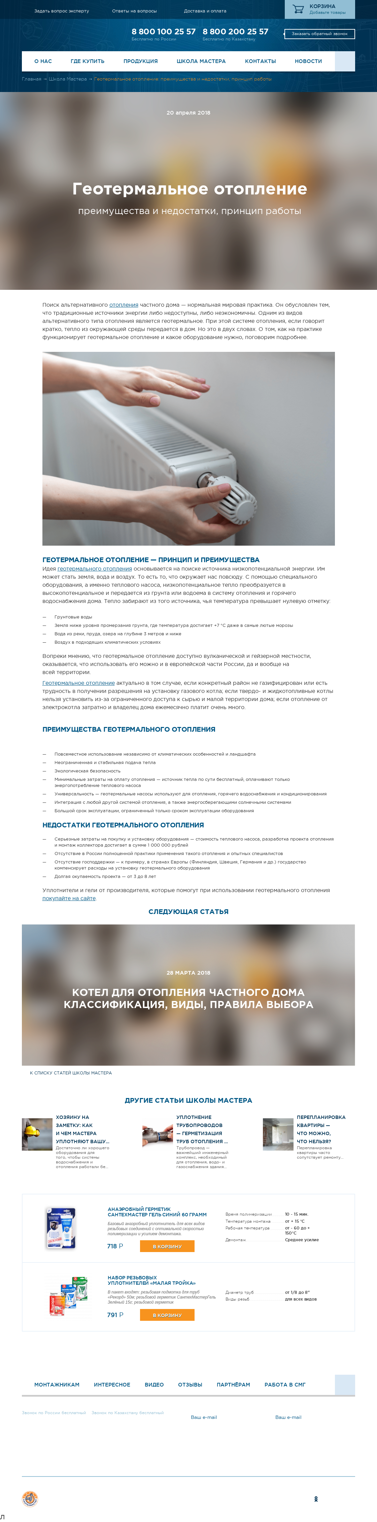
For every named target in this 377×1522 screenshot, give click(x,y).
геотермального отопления (95, 569)
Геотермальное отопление (78, 683)
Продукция (141, 61)
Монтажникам (56, 1385)
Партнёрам (233, 1385)
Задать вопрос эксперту (61, 10)
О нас (43, 61)
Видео (154, 1385)
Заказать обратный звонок (320, 33)
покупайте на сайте (69, 898)
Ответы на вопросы (134, 10)
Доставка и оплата (205, 10)
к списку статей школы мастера (71, 1073)
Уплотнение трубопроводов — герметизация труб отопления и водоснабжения (202, 1133)
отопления (123, 305)
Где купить (87, 61)
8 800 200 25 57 (235, 31)
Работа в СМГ (285, 1385)
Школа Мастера (201, 61)
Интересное (112, 1385)
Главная (31, 79)
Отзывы (190, 1385)
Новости (308, 61)
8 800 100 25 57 (164, 31)
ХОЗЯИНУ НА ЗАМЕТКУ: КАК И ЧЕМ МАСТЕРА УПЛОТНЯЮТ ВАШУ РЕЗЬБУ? (81, 1133)
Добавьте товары (328, 12)
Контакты (260, 61)
